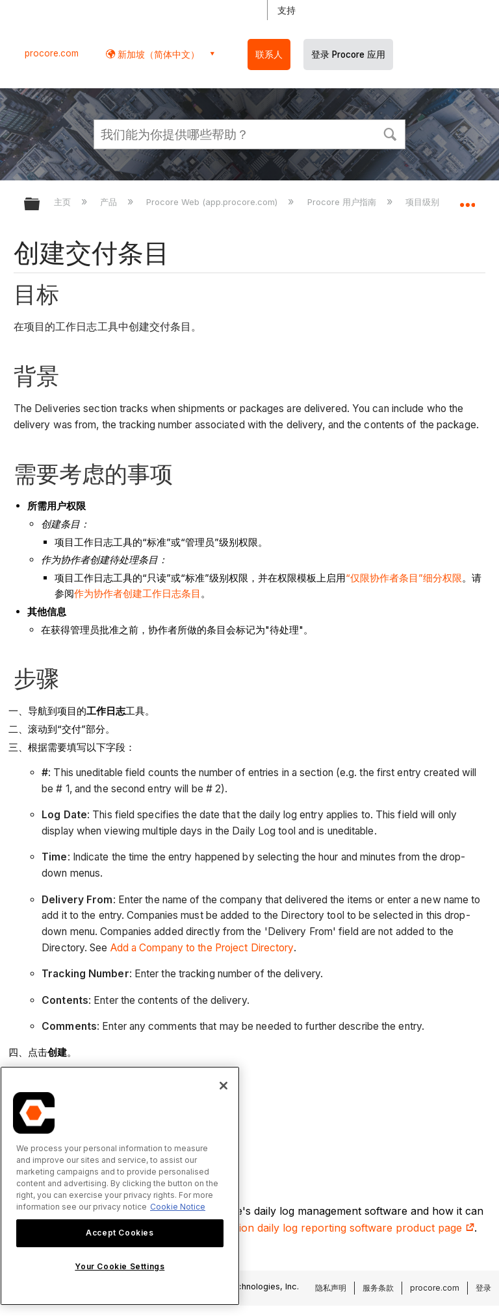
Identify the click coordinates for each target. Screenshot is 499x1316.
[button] (389, 133)
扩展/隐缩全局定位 (467, 200)
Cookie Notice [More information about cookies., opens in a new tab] (177, 1207)
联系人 (269, 54)
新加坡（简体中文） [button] (157, 54)
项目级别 (423, 202)
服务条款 (378, 1288)
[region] (120, 1186)
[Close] (223, 1085)
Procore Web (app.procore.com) (213, 202)
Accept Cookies (119, 1232)
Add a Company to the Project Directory (202, 948)
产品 (110, 202)
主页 (63, 202)
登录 (483, 1288)
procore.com (52, 53)
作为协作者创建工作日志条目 (137, 593)
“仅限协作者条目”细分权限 (404, 578)
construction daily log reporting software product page (333, 1227)
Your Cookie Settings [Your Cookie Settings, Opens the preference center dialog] (119, 1266)
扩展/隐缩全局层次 (40, 204)
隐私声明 (330, 1288)
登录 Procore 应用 (348, 54)
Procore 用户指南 (343, 202)
